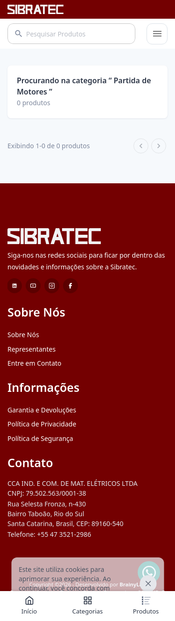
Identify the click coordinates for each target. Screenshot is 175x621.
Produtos (146, 605)
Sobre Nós (23, 334)
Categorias (87, 605)
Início (29, 605)
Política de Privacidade (41, 423)
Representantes (31, 349)
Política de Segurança (40, 438)
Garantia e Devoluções (41, 409)
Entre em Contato (34, 363)
